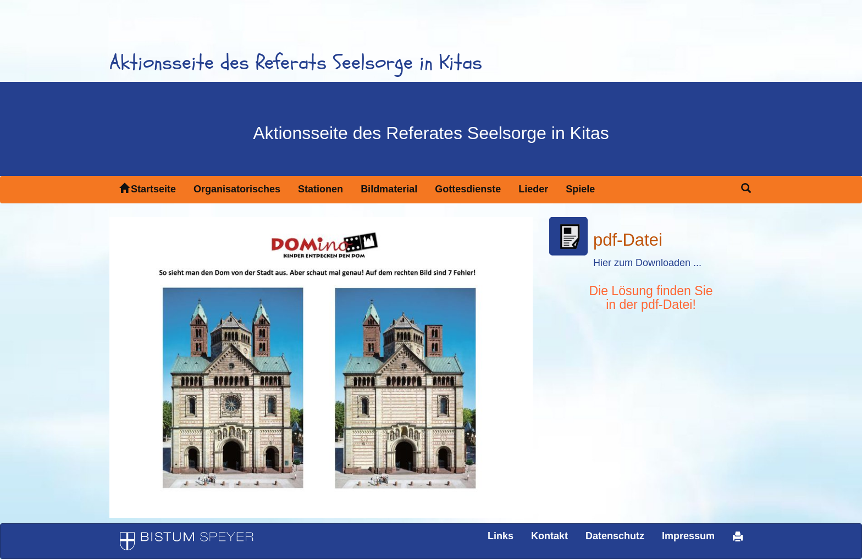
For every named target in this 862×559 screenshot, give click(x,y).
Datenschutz (614, 535)
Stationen (320, 189)
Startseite (147, 189)
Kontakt (549, 535)
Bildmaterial (389, 189)
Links (500, 535)
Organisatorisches (237, 189)
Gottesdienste (468, 189)
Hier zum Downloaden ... (647, 262)
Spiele (580, 189)
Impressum (688, 535)
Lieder (533, 189)
